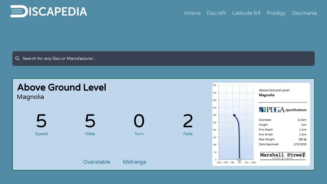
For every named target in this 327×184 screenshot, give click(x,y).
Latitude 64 (246, 13)
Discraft (216, 13)
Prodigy (276, 13)
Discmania (304, 13)
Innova (192, 13)
